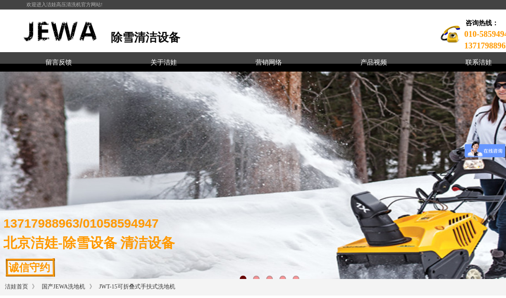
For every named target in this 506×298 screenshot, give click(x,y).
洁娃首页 (16, 287)
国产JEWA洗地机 (64, 287)
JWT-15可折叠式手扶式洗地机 (137, 287)
